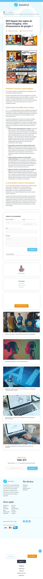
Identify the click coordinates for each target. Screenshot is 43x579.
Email (29, 220)
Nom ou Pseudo (10, 219)
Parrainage (5, 508)
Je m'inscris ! (32, 468)
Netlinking (21, 568)
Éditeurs (5, 507)
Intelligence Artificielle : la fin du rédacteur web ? (16, 361)
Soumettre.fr (24, 4)
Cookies (13, 513)
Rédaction (21, 575)
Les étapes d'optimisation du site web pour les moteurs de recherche (19, 447)
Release (13, 507)
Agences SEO (6, 511)
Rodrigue (22, 273)
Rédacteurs (6, 505)
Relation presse (21, 573)
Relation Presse (21, 285)
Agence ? (21, 561)
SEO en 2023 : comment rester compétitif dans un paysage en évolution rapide (20, 418)
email (26, 0)
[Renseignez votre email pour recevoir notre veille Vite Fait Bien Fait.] (15, 468)
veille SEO (17, 463)
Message (8, 235)
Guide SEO (5, 513)
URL (14, 228)
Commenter (32, 249)
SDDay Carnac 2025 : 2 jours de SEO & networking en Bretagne (20, 334)
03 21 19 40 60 (19, 0)
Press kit (13, 505)
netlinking (9, 110)
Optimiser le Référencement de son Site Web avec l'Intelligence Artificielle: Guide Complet (20, 389)
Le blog (11, 12)
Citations (21, 571)
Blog (4, 510)
